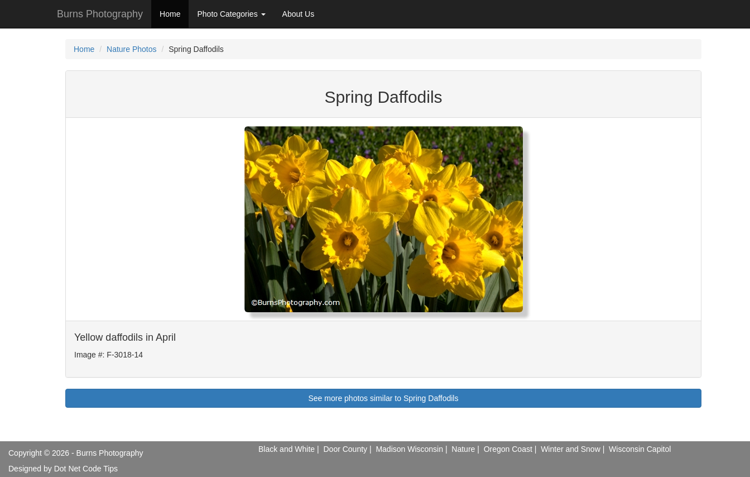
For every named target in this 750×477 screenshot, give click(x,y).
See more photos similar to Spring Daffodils (384, 398)
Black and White (286, 449)
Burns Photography (100, 14)
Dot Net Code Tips (86, 468)
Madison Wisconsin (409, 449)
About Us (298, 13)
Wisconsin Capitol (640, 449)
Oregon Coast (508, 449)
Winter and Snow (570, 449)
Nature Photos (132, 49)
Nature (463, 449)
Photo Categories (231, 13)
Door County (345, 449)
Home (170, 13)
